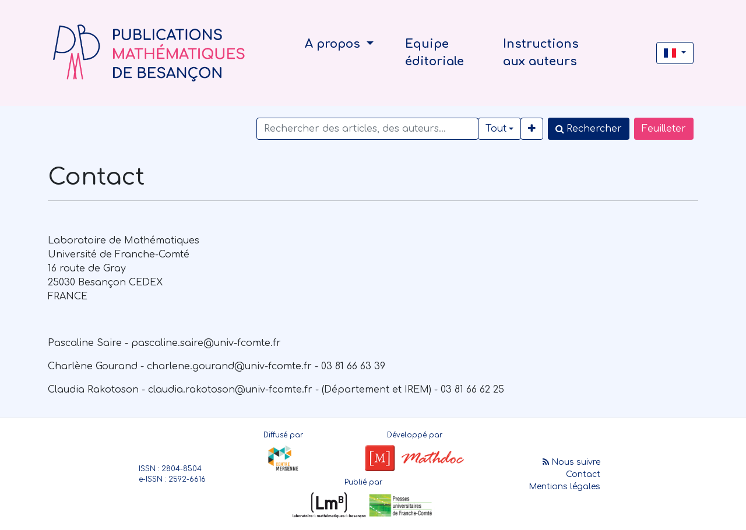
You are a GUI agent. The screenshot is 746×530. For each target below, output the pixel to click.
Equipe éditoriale (434, 52)
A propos (334, 44)
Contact (583, 474)
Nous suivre (571, 462)
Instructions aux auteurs (541, 52)
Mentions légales (564, 486)
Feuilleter (664, 128)
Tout (495, 128)
